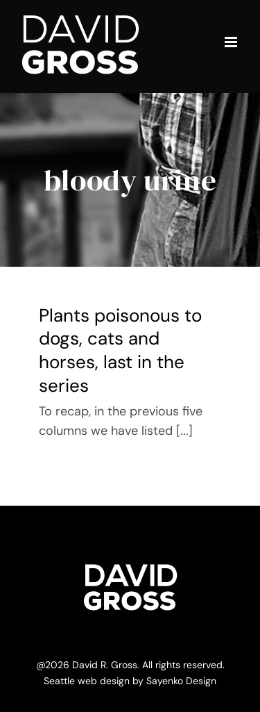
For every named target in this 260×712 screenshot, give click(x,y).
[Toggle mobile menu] (232, 42)
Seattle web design (87, 680)
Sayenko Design (181, 680)
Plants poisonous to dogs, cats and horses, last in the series (120, 350)
